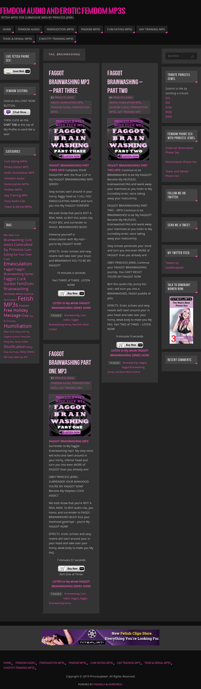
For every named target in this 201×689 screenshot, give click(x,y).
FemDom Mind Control (127, 371)
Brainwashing (71, 315)
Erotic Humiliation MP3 (66, 102)
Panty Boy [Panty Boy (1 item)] (9, 341)
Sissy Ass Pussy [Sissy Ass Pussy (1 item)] (11, 352)
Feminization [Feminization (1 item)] (10, 299)
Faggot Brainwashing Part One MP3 (70, 362)
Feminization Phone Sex (181, 162)
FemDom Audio (61, 107)
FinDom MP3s (13, 189)
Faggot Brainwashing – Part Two (125, 81)
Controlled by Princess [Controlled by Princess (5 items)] (18, 247)
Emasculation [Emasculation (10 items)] (18, 263)
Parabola (99, 684)
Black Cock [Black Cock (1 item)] (14, 235)
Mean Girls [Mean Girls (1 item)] (9, 331)
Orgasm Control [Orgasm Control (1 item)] (12, 336)
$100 (168, 107)
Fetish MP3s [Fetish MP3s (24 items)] (18, 301)
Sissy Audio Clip (14, 201)
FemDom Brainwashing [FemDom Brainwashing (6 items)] (19, 286)
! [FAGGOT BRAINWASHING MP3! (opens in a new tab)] (69, 441)
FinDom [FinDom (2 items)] (24, 306)
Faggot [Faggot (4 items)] (9, 269)
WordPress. (115, 684)
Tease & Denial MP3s (18, 207)
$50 (167, 102)
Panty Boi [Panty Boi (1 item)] (25, 336)
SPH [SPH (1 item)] (26, 357)
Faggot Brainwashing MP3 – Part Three (69, 81)
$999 (168, 116)
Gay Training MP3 (129, 111)
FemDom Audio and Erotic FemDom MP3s (62, 11)
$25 (167, 98)
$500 (168, 112)
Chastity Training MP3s (19, 668)
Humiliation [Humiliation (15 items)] (18, 325)
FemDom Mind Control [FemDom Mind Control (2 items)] (18, 294)
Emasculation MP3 (16, 167)
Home (7, 663)
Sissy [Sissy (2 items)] (29, 347)
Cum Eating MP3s (15, 161)
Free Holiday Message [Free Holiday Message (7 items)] (16, 312)
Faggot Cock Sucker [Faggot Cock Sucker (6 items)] (15, 281)
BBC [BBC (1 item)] (6, 235)
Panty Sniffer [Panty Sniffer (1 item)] (21, 341)
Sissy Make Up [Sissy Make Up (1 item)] (15, 357)
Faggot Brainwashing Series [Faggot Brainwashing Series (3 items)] (19, 271)
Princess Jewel (64, 97)
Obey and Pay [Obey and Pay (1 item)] (22, 331)
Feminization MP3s (16, 184)
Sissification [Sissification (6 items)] (14, 346)
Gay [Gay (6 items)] (25, 315)
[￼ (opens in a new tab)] (71, 295)
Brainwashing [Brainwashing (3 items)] (14, 240)
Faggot (142, 362)
